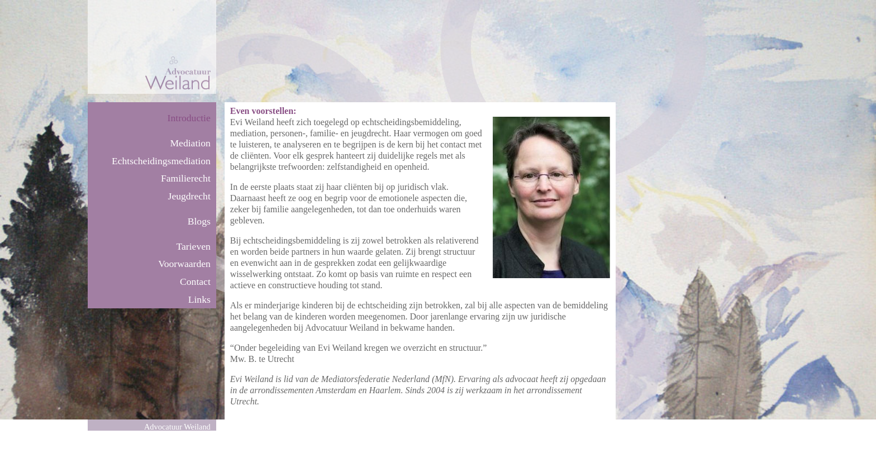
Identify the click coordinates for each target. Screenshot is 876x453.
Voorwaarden (184, 263)
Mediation (190, 143)
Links (199, 299)
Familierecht (186, 178)
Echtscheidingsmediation (161, 160)
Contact (195, 281)
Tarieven (194, 246)
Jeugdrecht (189, 196)
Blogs (199, 221)
